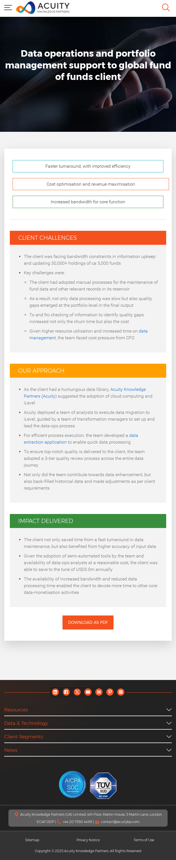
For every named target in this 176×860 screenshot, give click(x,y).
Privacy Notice (88, 840)
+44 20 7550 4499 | (79, 822)
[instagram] (120, 692)
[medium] (99, 692)
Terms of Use (144, 840)
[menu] (8, 7)
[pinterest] (110, 692)
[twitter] (77, 692)
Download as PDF (88, 622)
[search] (166, 7)
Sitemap (32, 840)
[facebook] (66, 692)
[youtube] (88, 692)
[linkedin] (55, 692)
